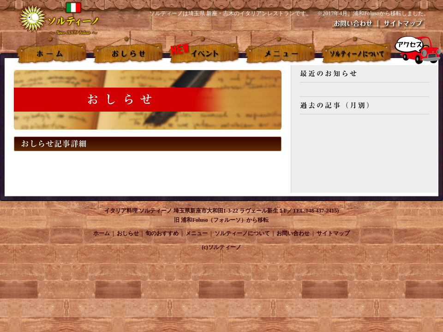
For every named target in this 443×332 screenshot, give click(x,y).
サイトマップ (333, 233)
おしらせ (128, 233)
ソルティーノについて (242, 233)
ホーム (101, 233)
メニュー (197, 233)
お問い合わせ (293, 233)
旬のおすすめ (162, 233)
